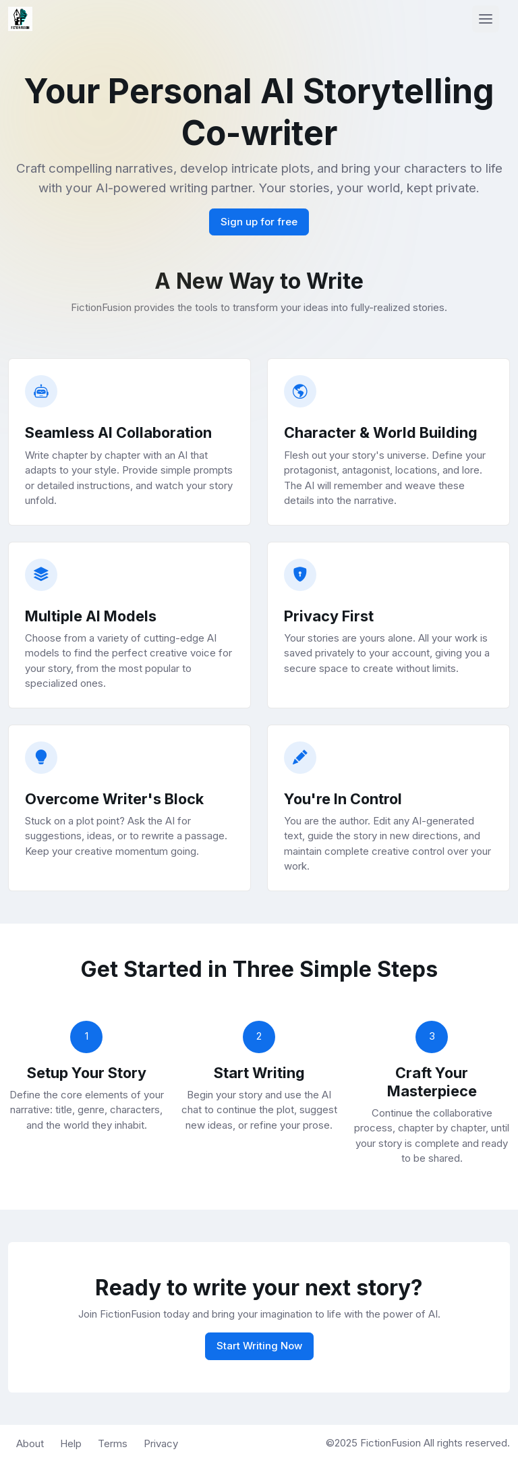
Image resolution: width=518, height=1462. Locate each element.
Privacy (161, 1443)
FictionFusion (392, 1442)
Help (71, 1443)
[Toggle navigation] (485, 18)
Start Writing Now (259, 1345)
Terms (112, 1443)
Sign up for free (259, 221)
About (30, 1443)
